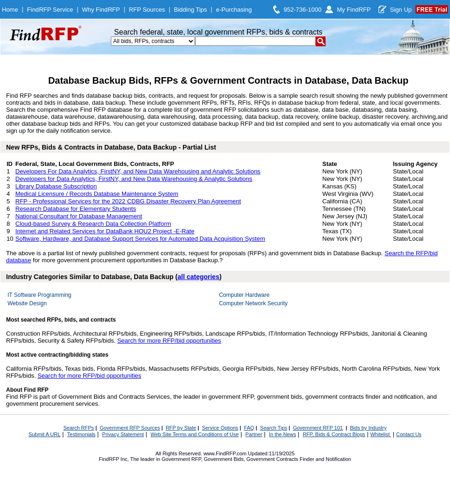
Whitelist (380, 434)
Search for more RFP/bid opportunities (169, 340)
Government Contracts (272, 459)
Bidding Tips (190, 9)
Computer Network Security (253, 303)
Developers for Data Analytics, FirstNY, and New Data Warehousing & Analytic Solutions (134, 178)
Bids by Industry (368, 428)
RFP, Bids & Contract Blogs (334, 434)
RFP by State (181, 428)
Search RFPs (78, 428)
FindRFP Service (50, 9)
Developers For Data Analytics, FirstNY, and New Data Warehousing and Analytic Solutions (138, 171)
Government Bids (224, 459)
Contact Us (408, 434)
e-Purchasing (234, 9)
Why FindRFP (101, 9)
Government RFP (181, 459)
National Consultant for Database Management (78, 216)
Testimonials (81, 434)
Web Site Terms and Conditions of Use (195, 434)
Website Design (27, 303)
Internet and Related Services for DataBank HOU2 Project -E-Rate (105, 231)
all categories (198, 276)
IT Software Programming (39, 295)
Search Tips (273, 428)
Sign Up (401, 9)
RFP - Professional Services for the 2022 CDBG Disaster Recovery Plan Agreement (128, 201)
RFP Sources (147, 9)
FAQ (249, 428)
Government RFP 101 (318, 428)
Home (10, 9)
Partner (254, 434)
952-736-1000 (302, 9)
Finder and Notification (325, 459)
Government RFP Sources (130, 428)
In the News (282, 434)
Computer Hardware (244, 295)
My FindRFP (354, 9)
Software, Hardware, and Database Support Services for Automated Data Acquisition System (140, 238)
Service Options (220, 428)
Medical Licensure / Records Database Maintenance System (96, 193)
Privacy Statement (123, 434)
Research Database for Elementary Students (75, 208)
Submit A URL (44, 434)
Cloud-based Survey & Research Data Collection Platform (93, 223)
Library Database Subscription (56, 186)
